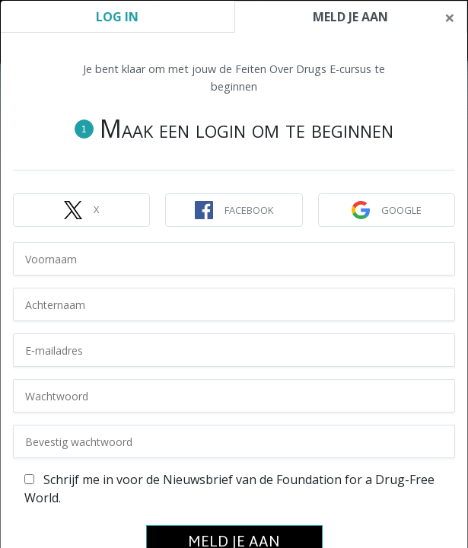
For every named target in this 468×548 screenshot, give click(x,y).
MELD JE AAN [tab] (350, 16)
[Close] (449, 17)
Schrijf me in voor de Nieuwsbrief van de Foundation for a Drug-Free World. (229, 488)
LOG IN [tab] (117, 16)
